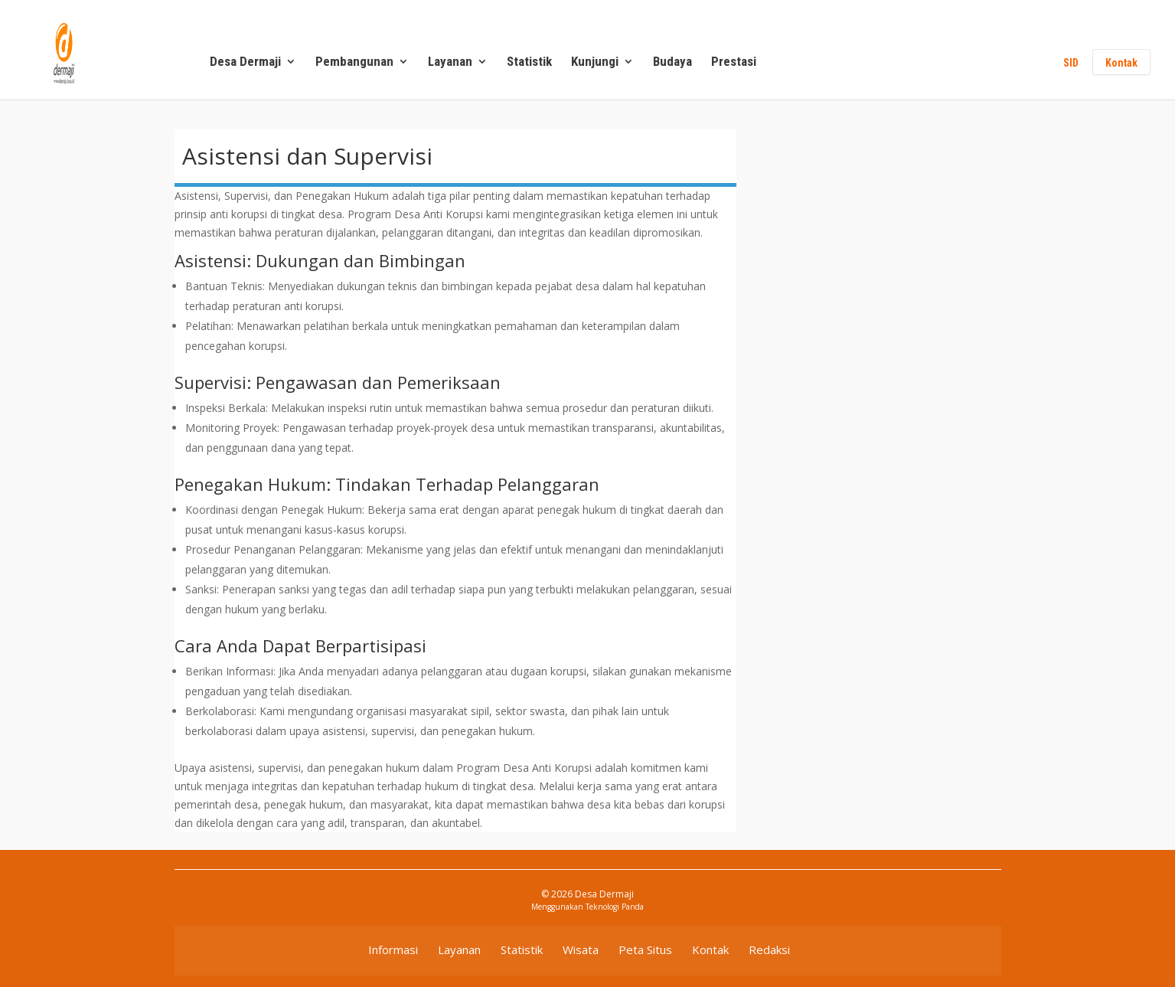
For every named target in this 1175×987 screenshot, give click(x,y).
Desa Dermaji (245, 62)
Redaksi (769, 949)
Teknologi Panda (615, 906)
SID (1071, 63)
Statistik (529, 62)
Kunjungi (595, 62)
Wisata (581, 949)
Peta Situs (645, 949)
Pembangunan (354, 62)
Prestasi (733, 62)
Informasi (393, 949)
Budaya (672, 62)
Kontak (1121, 63)
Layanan (450, 62)
